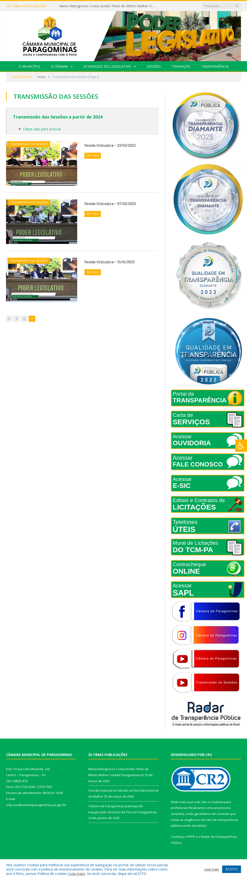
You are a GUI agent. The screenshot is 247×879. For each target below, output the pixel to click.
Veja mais (92, 155)
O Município (29, 66)
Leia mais (76, 873)
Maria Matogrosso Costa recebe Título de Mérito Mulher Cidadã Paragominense (108, 6)
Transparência (215, 66)
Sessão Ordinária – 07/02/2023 (110, 203)
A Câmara (59, 66)
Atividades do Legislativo (107, 66)
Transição (181, 66)
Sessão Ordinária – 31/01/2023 (109, 262)
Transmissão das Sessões (29, 144)
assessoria (222, 808)
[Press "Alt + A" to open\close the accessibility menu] (241, 446)
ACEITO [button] (232, 869)
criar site (200, 802)
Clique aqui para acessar (42, 129)
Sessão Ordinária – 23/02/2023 (110, 145)
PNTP (191, 836)
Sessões (154, 66)
